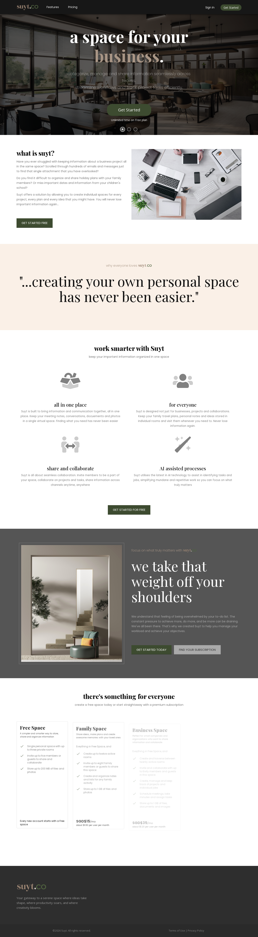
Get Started (231, 7)
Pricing (72, 7)
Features (53, 7)
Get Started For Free (129, 510)
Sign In (209, 7)
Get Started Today (151, 650)
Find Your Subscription (197, 650)
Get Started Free (35, 223)
